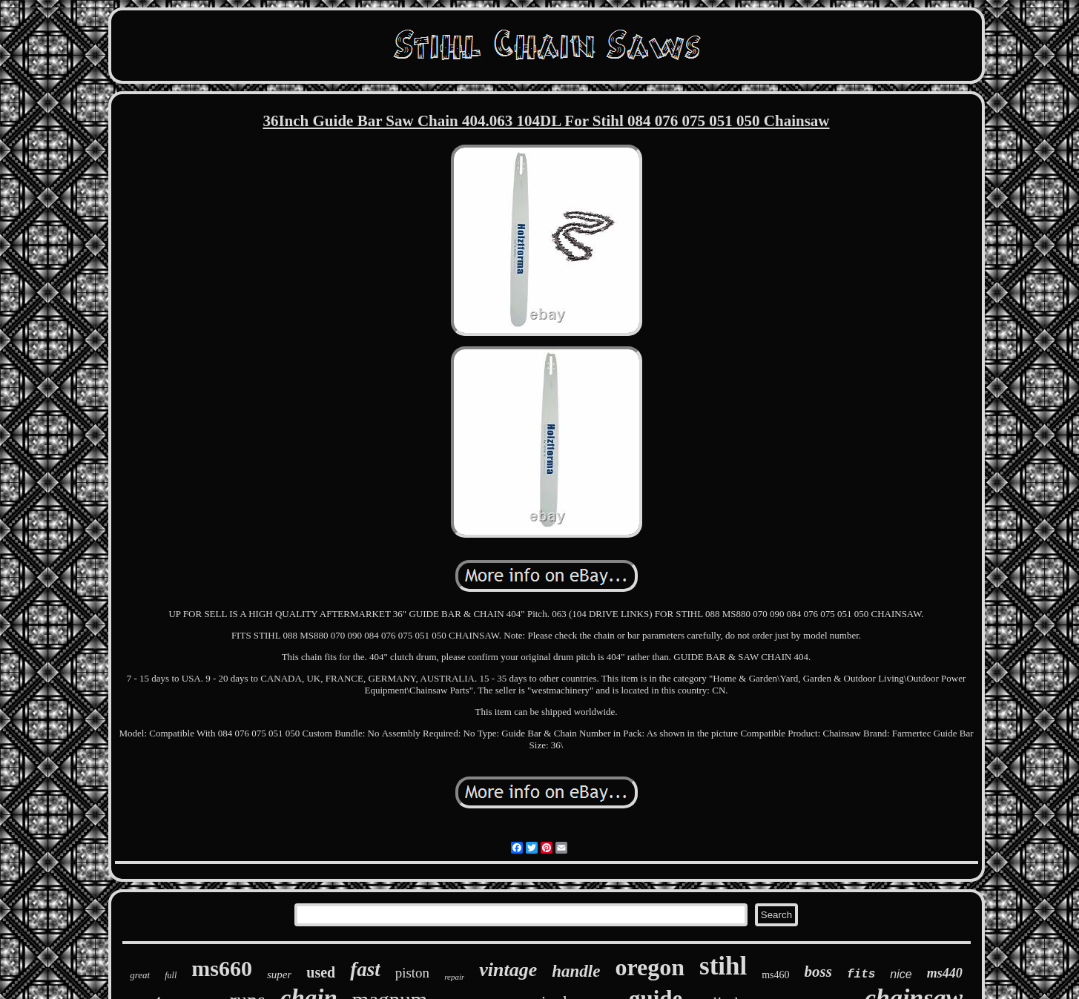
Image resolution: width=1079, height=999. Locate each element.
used (320, 972)
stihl (723, 966)
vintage (508, 969)
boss (818, 971)
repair (454, 976)
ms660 (221, 968)
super (279, 974)
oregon (649, 967)
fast (365, 969)
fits (861, 974)
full (170, 975)
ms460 (775, 974)
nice (900, 974)
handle (576, 971)
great (140, 974)
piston (412, 972)
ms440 (945, 973)
